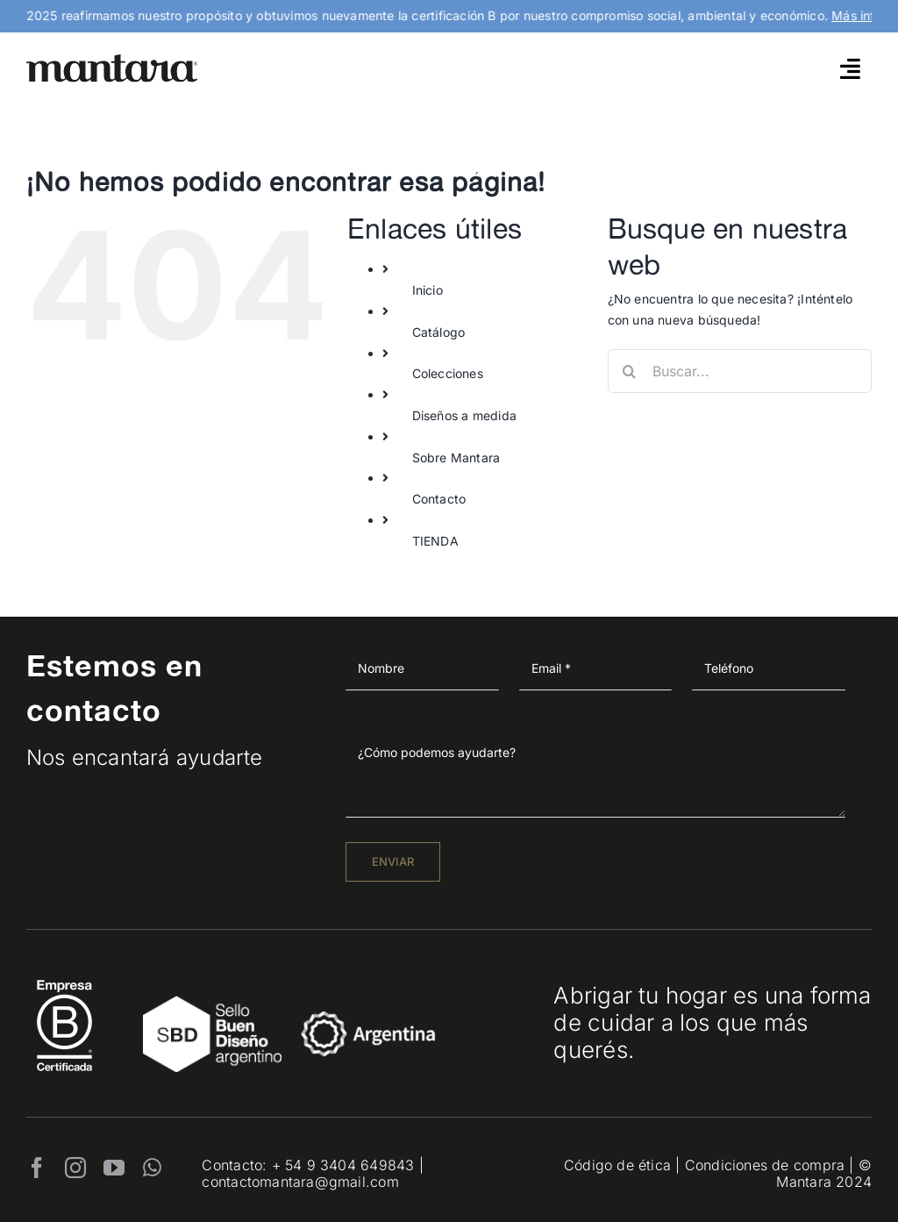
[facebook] (36, 1167)
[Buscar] (630, 371)
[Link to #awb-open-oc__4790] (850, 68)
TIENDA (435, 540)
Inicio (427, 289)
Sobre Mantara (456, 457)
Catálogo (439, 332)
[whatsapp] (152, 1167)
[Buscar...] (740, 371)
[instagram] (75, 1167)
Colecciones (447, 373)
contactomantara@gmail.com (300, 1181)
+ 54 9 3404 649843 (343, 1165)
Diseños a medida (464, 415)
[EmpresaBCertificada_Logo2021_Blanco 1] (64, 975)
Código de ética (617, 1165)
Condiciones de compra (765, 1165)
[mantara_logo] (112, 60)
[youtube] (114, 1167)
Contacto (439, 498)
